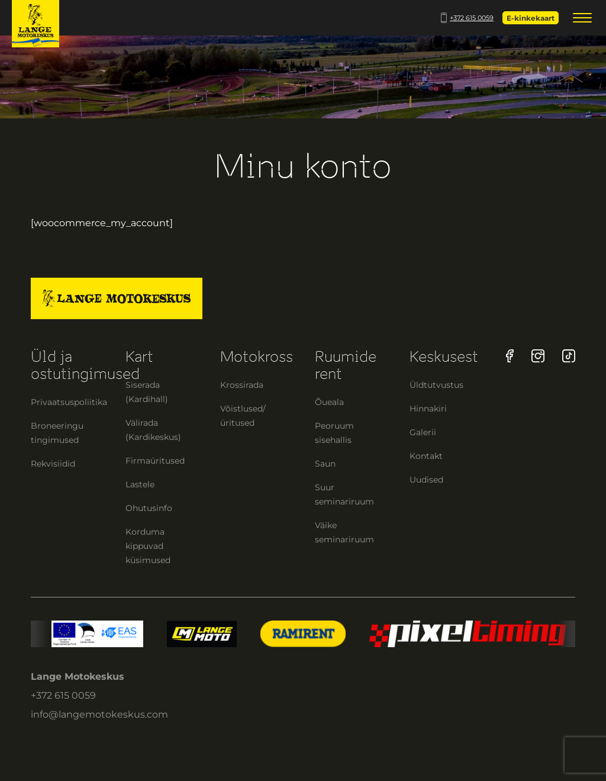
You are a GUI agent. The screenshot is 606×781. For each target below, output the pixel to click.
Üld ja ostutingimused (85, 365)
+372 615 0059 (467, 18)
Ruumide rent (345, 365)
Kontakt (426, 456)
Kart (139, 356)
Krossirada (241, 385)
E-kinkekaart (531, 18)
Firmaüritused (155, 460)
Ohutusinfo (148, 508)
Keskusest (444, 356)
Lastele (139, 484)
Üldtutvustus (436, 385)
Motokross (256, 356)
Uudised (426, 479)
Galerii (423, 432)
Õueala (329, 402)
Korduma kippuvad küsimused (147, 545)
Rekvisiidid (53, 463)
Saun (325, 463)
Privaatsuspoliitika (69, 402)
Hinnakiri (428, 408)
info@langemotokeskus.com (99, 714)
